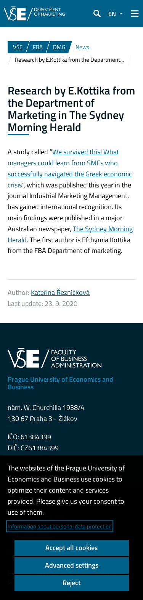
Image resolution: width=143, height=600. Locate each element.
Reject (71, 583)
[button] (97, 14)
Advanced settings (71, 565)
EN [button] (112, 13)
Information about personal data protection (60, 526)
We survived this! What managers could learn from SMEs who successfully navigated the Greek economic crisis (70, 168)
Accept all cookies (71, 547)
